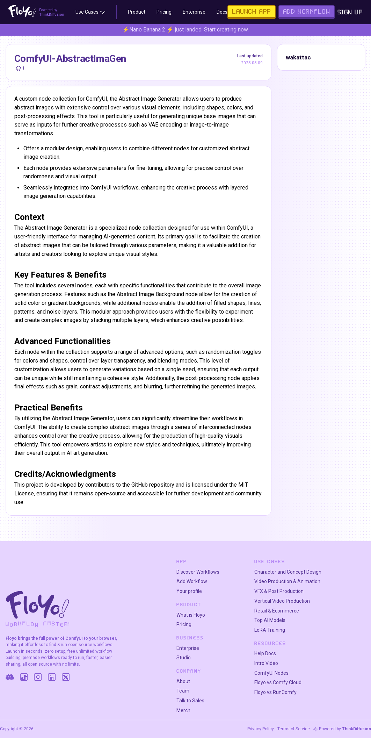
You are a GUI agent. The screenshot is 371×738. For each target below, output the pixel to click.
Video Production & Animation (287, 581)
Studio (183, 657)
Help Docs (265, 653)
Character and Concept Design (287, 572)
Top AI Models (269, 620)
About (183, 681)
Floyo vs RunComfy (275, 692)
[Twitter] (65, 677)
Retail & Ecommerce (276, 611)
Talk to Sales (190, 700)
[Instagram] (38, 677)
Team (182, 691)
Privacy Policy (260, 728)
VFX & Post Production (279, 591)
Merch (183, 710)
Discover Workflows (197, 572)
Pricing (183, 624)
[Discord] (10, 677)
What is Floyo (190, 615)
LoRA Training (269, 630)
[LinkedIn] (52, 677)
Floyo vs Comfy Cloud (277, 682)
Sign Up (350, 12)
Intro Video (266, 663)
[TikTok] (24, 677)
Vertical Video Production (282, 601)
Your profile (189, 591)
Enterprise (187, 648)
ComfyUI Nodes (271, 673)
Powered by (345, 728)
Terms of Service (293, 728)
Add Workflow (191, 581)
